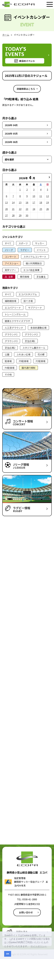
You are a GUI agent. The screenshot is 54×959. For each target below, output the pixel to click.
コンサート (10, 256)
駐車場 (8, 361)
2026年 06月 (11, 142)
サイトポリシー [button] (39, 946)
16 (27, 202)
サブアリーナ (35, 307)
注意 (10, 276)
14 (13, 202)
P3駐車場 (40, 361)
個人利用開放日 (34, 263)
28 (13, 215)
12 (47, 196)
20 (6, 209)
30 (27, 215)
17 (34, 202)
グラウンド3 (11, 341)
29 (20, 215)
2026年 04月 (11, 125)
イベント (41, 250)
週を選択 (9, 159)
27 (6, 215)
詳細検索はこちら (26, 89)
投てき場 (28, 301)
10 (34, 196)
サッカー (39, 243)
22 (20, 209)
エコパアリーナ (13, 307)
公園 (7, 354)
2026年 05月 (11, 133)
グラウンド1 (11, 334)
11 (40, 196)
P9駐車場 (24, 361)
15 (20, 202)
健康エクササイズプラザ (17, 321)
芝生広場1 (30, 341)
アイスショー (11, 263)
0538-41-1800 (29, 899)
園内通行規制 (28, 368)
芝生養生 (41, 276)
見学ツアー (10, 270)
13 (6, 202)
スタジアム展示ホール (33, 347)
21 (13, 209)
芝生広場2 (10, 347)
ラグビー (24, 250)
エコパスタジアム (28, 294)
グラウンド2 (31, 334)
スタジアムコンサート (34, 256)
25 (40, 209)
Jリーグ (9, 250)
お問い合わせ (26, 912)
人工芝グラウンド (14, 327)
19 (47, 202)
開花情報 (24, 276)
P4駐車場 (9, 368)
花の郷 (41, 354)
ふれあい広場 (23, 354)
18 (40, 202)
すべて (8, 243)
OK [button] (7, 954)
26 (47, 209)
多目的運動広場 (38, 327)
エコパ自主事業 (31, 270)
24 (34, 209)
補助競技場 (10, 301)
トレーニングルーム (15, 314)
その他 (8, 374)
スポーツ (23, 243)
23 (27, 209)
